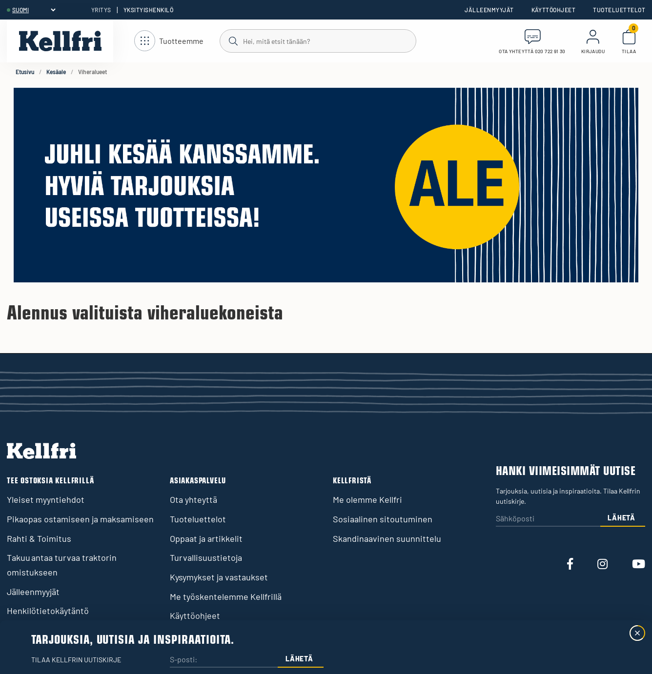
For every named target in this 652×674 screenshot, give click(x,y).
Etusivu (25, 71)
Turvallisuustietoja (206, 557)
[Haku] (317, 40)
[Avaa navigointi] (169, 41)
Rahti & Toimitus (39, 538)
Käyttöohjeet (553, 9)
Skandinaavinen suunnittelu (387, 538)
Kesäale (56, 71)
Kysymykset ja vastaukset (219, 577)
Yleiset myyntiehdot (45, 499)
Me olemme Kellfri (367, 499)
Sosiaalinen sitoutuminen (382, 519)
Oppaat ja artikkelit (206, 538)
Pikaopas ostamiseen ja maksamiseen (80, 519)
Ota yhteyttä (193, 499)
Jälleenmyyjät (489, 9)
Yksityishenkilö (148, 9)
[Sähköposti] (548, 519)
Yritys (101, 9)
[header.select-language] (33, 10)
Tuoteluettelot (619, 9)
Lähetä (621, 518)
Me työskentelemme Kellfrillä (226, 596)
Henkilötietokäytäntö (48, 610)
